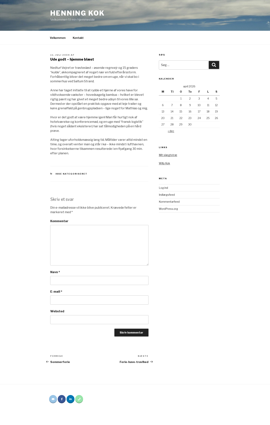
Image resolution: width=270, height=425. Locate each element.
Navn (55, 272)
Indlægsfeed (167, 194)
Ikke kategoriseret (72, 173)
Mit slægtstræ (168, 155)
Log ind (163, 187)
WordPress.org (168, 208)
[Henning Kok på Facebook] (62, 399)
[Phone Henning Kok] (79, 399)
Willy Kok (164, 163)
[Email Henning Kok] (53, 399)
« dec (171, 131)
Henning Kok (77, 13)
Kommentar (59, 221)
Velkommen (58, 37)
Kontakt (78, 37)
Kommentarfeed (169, 201)
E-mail (56, 291)
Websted (57, 311)
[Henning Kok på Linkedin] (70, 399)
